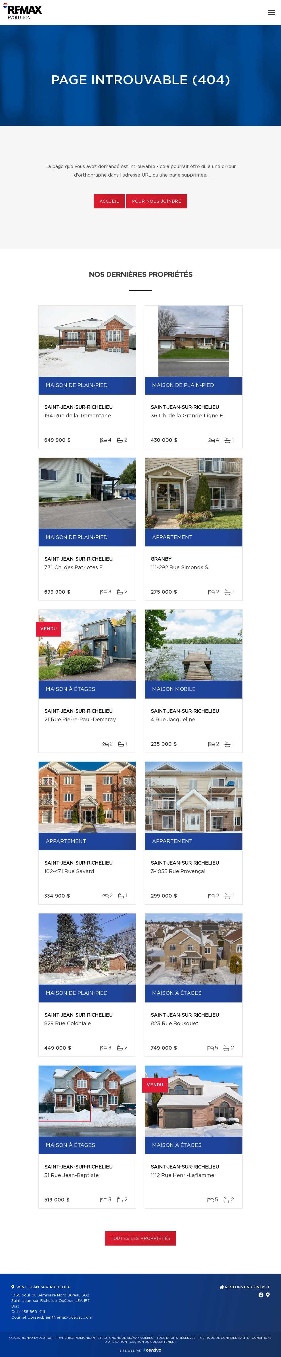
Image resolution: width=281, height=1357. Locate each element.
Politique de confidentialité (223, 1338)
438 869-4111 (33, 1312)
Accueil (109, 202)
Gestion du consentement (153, 1342)
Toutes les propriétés (141, 1239)
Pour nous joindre (156, 202)
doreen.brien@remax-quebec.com (60, 1317)
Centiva (152, 1350)
